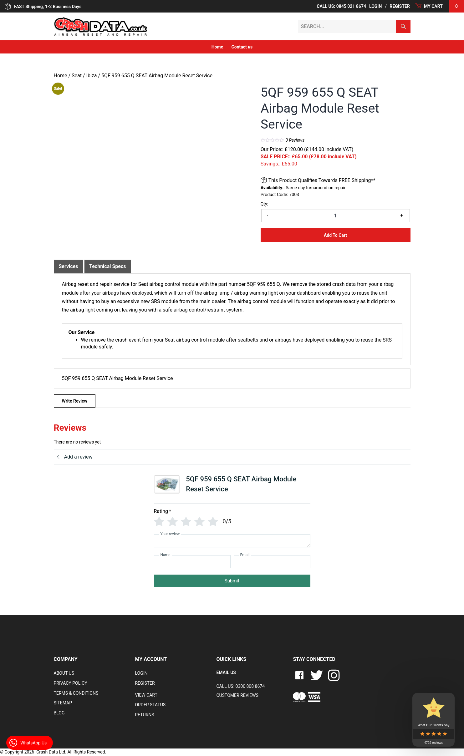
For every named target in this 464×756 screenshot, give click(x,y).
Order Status (150, 704)
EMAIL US (226, 672)
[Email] (272, 561)
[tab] (68, 266)
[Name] (192, 561)
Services (68, 266)
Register (400, 6)
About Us (64, 673)
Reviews (294, 140)
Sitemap (63, 702)
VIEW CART (146, 695)
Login (375, 6)
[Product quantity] (335, 215)
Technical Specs (107, 266)
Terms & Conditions (76, 693)
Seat (77, 76)
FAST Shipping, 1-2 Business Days (43, 6)
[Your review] (232, 540)
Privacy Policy (70, 683)
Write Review (74, 400)
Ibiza (91, 76)
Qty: (264, 203)
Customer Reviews (237, 695)
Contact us (242, 46)
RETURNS (144, 714)
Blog (59, 712)
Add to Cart (335, 235)
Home (217, 46)
